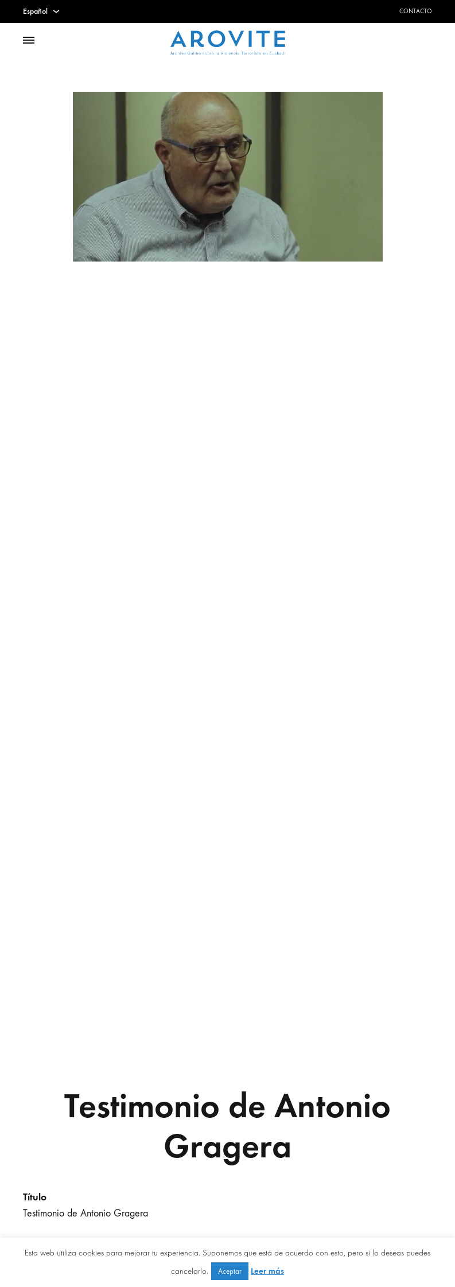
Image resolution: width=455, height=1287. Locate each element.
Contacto (415, 11)
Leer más (267, 1271)
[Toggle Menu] (28, 40)
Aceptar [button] (230, 1271)
